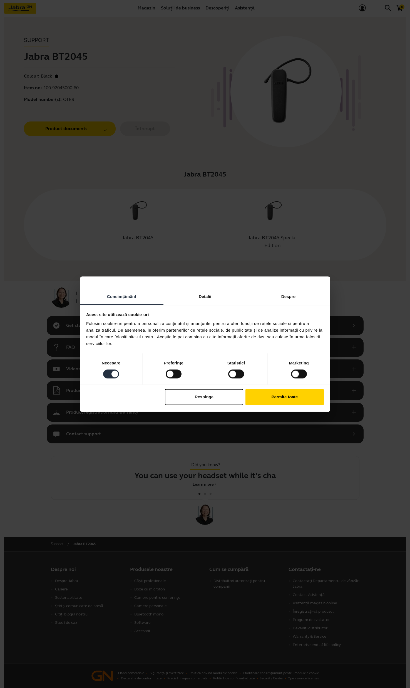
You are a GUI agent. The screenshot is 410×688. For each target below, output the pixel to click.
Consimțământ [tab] (121, 296)
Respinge (204, 397)
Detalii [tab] (205, 296)
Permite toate (284, 397)
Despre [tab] (288, 296)
